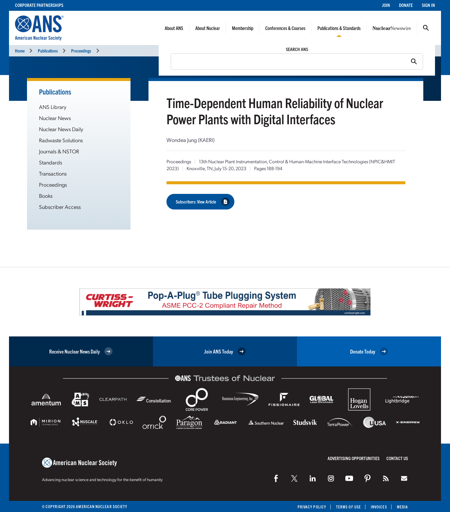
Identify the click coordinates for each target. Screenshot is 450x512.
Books (45, 195)
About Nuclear (207, 28)
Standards (50, 162)
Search (426, 28)
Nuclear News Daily (61, 128)
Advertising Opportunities (354, 458)
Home (20, 50)
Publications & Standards (339, 28)
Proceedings (81, 50)
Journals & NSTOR (59, 151)
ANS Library (52, 106)
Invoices (379, 506)
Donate (406, 5)
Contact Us (397, 458)
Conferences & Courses (285, 28)
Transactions (53, 173)
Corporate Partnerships (39, 5)
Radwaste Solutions (61, 140)
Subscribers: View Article (203, 201)
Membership (242, 28)
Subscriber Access (60, 206)
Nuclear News (55, 117)
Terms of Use (348, 506)
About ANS (174, 28)
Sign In (428, 5)
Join (386, 5)
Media (402, 506)
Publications (48, 50)
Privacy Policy (312, 506)
